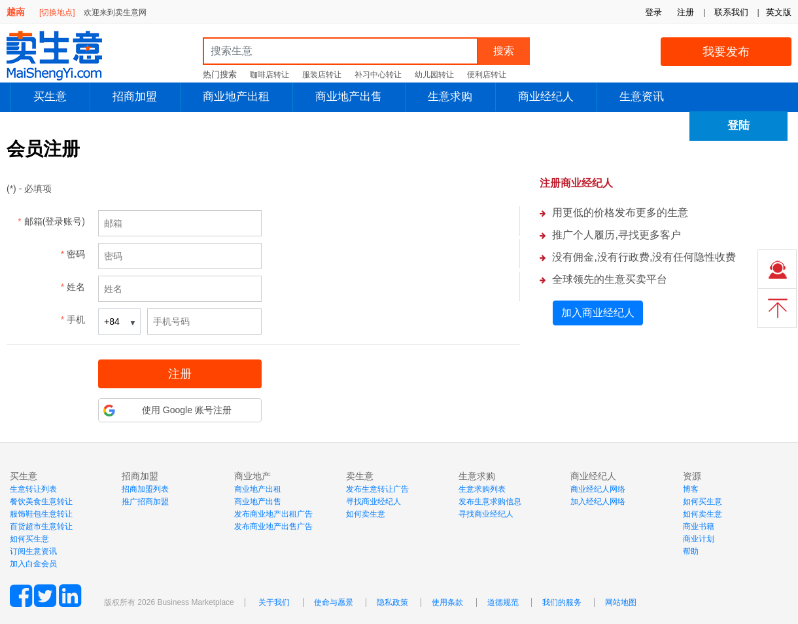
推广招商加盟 (145, 501)
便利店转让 (486, 74)
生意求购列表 (482, 489)
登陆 (738, 125)
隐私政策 (392, 602)
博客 (691, 489)
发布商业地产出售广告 (273, 526)
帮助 (691, 551)
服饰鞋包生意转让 (41, 514)
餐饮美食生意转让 (41, 501)
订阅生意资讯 (33, 551)
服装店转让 (321, 74)
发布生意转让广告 (377, 489)
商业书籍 (698, 526)
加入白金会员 (33, 563)
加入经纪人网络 (597, 501)
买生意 (50, 96)
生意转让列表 (33, 489)
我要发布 (726, 51)
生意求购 (450, 96)
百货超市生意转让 (41, 526)
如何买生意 (29, 538)
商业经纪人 (546, 96)
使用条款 (447, 602)
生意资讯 (641, 96)
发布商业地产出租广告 (273, 514)
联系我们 (731, 12)
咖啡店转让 (269, 74)
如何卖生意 (365, 514)
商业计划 (698, 538)
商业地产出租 (236, 96)
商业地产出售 (348, 96)
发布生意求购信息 (490, 501)
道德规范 (503, 602)
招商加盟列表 (145, 489)
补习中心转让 (378, 74)
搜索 (503, 50)
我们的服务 (561, 602)
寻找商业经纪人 (373, 501)
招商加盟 (135, 96)
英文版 (778, 12)
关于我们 (274, 602)
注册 (685, 12)
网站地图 (620, 602)
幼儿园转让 (434, 74)
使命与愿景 (333, 602)
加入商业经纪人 (597, 312)
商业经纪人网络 (597, 489)
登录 (653, 12)
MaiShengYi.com (65, 56)
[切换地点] (57, 12)
